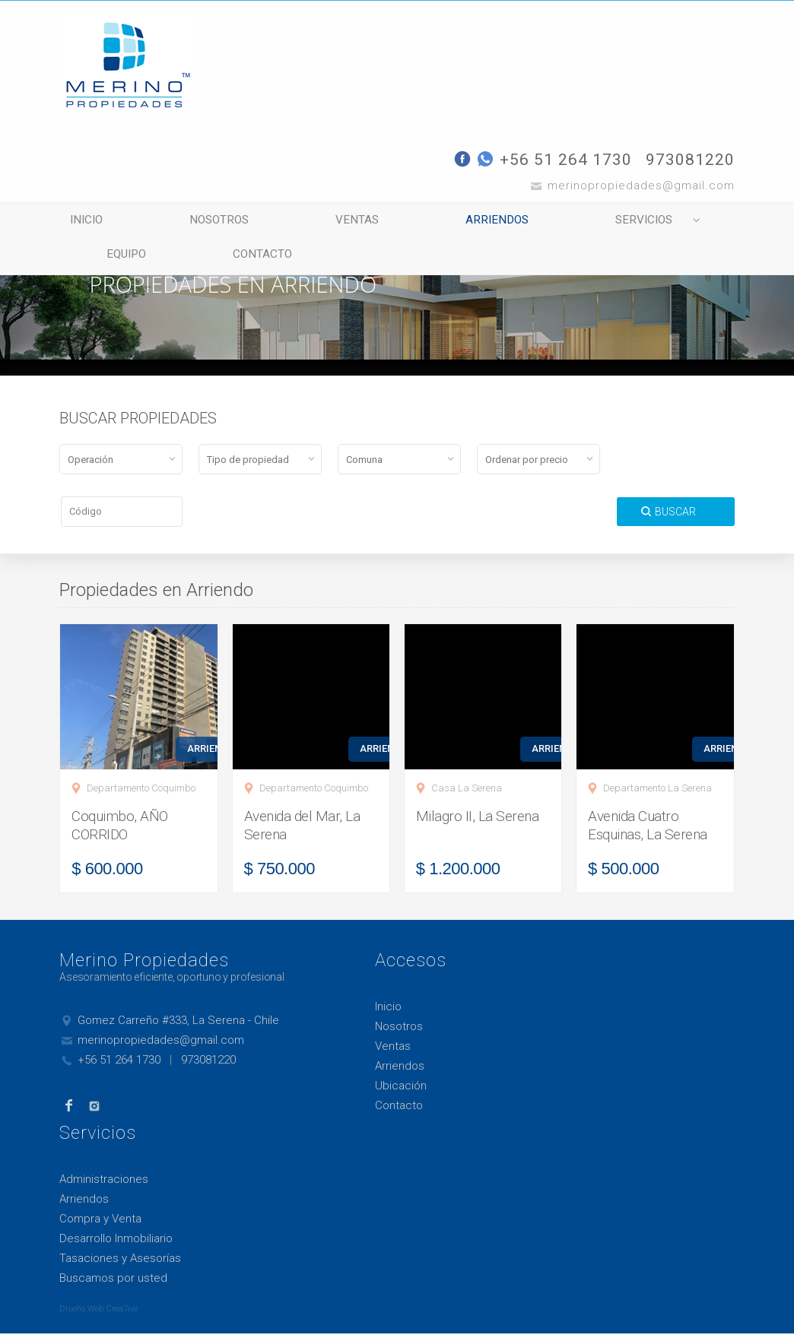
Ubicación (401, 1090)
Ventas (330, 222)
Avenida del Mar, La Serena (302, 830)
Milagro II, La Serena (477, 820)
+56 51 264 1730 (566, 160)
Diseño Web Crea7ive (98, 1313)
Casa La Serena (466, 792)
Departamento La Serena (657, 792)
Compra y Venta (100, 1223)
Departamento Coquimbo (141, 792)
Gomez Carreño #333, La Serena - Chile (178, 1025)
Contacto (243, 260)
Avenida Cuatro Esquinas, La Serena (647, 830)
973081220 (690, 160)
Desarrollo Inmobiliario (116, 1243)
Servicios (593, 222)
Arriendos (459, 222)
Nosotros (202, 222)
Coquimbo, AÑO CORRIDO (119, 830)
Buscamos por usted (113, 1282)
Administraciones (103, 1184)
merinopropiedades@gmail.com (161, 1044)
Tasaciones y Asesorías (120, 1263)
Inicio (81, 222)
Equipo (117, 260)
